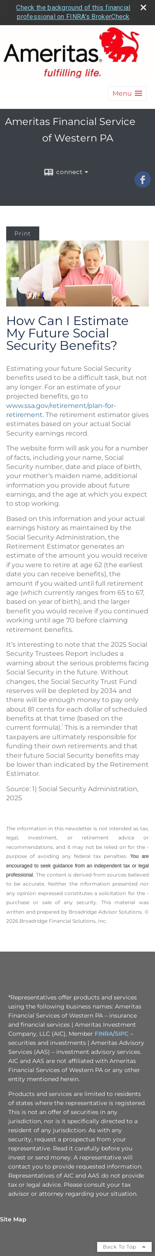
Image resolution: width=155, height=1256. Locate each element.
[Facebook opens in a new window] (142, 185)
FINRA (104, 1033)
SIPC (122, 1033)
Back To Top (124, 1247)
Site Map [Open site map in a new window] (13, 1219)
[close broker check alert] (143, 7)
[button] (127, 93)
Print (22, 233)
